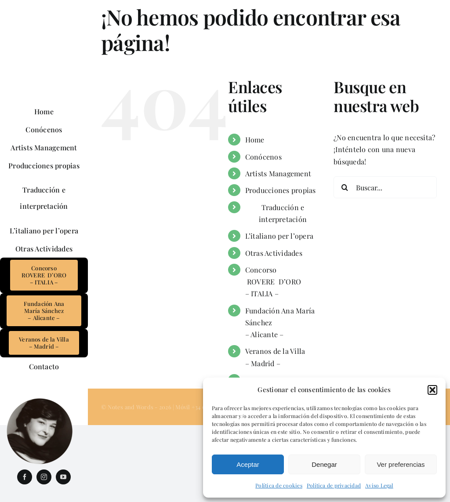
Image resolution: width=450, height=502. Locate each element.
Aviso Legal (379, 485)
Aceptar (247, 464)
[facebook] (24, 476)
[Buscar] (345, 187)
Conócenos (263, 156)
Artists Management (278, 173)
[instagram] (43, 476)
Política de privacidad (334, 485)
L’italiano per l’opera (279, 235)
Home (255, 139)
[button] (432, 390)
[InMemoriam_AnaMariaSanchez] (40, 400)
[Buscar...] (385, 187)
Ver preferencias (401, 464)
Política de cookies (278, 485)
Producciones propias (280, 190)
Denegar (324, 464)
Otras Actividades (273, 253)
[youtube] (63, 476)
